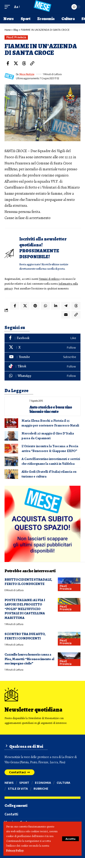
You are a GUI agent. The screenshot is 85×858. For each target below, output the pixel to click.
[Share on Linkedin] (55, 306)
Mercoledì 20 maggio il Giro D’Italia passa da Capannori (48, 435)
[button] (70, 838)
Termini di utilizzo (49, 279)
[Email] (65, 315)
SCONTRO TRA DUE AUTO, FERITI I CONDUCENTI (25, 636)
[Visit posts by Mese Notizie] (9, 76)
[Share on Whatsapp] (45, 306)
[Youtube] (42, 357)
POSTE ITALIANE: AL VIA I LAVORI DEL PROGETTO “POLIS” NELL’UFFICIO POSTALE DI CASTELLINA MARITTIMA (25, 609)
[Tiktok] (42, 366)
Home (8, 29)
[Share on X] (16, 63)
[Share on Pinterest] (35, 306)
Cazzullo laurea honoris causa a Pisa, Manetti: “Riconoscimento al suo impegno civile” (29, 659)
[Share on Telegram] (65, 306)
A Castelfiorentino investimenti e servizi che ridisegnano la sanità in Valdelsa (51, 461)
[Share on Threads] (24, 63)
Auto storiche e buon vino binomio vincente (50, 409)
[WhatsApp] (42, 376)
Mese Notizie (26, 74)
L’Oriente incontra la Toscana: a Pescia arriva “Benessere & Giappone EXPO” (50, 448)
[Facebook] (42, 338)
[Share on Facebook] (8, 63)
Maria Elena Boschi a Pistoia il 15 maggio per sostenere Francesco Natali (50, 423)
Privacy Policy (15, 850)
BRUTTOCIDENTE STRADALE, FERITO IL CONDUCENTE (28, 581)
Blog (15, 29)
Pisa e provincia (16, 37)
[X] (42, 347)
